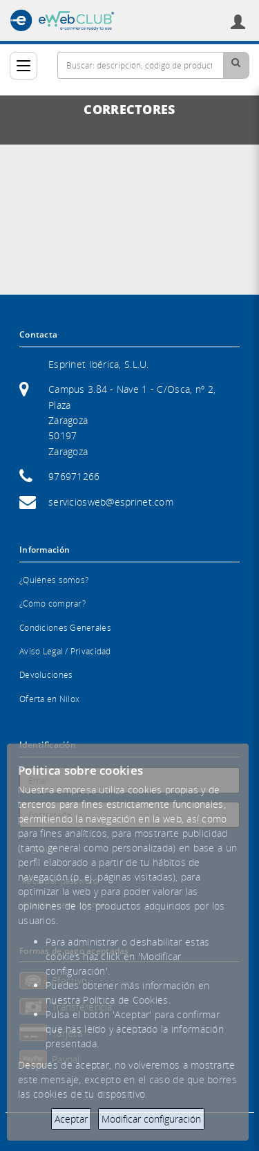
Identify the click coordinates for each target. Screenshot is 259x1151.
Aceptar (71, 1118)
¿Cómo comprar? (52, 603)
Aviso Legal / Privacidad (65, 651)
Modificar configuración (151, 1118)
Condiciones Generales (65, 628)
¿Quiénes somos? (53, 580)
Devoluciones (46, 675)
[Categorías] (23, 66)
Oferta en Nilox (49, 699)
